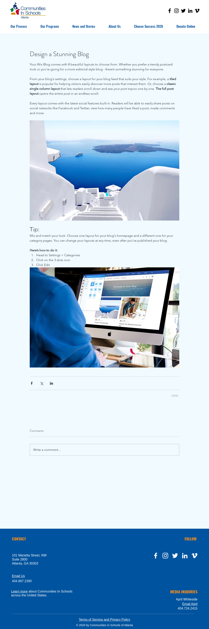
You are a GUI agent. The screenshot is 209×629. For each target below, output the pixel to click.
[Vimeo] (197, 11)
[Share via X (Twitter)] (41, 383)
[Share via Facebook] (32, 383)
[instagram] (165, 555)
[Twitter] (183, 11)
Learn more (19, 591)
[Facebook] (170, 11)
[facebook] (155, 555)
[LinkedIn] (190, 11)
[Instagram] (176, 11)
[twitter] (175, 555)
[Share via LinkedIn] (51, 383)
